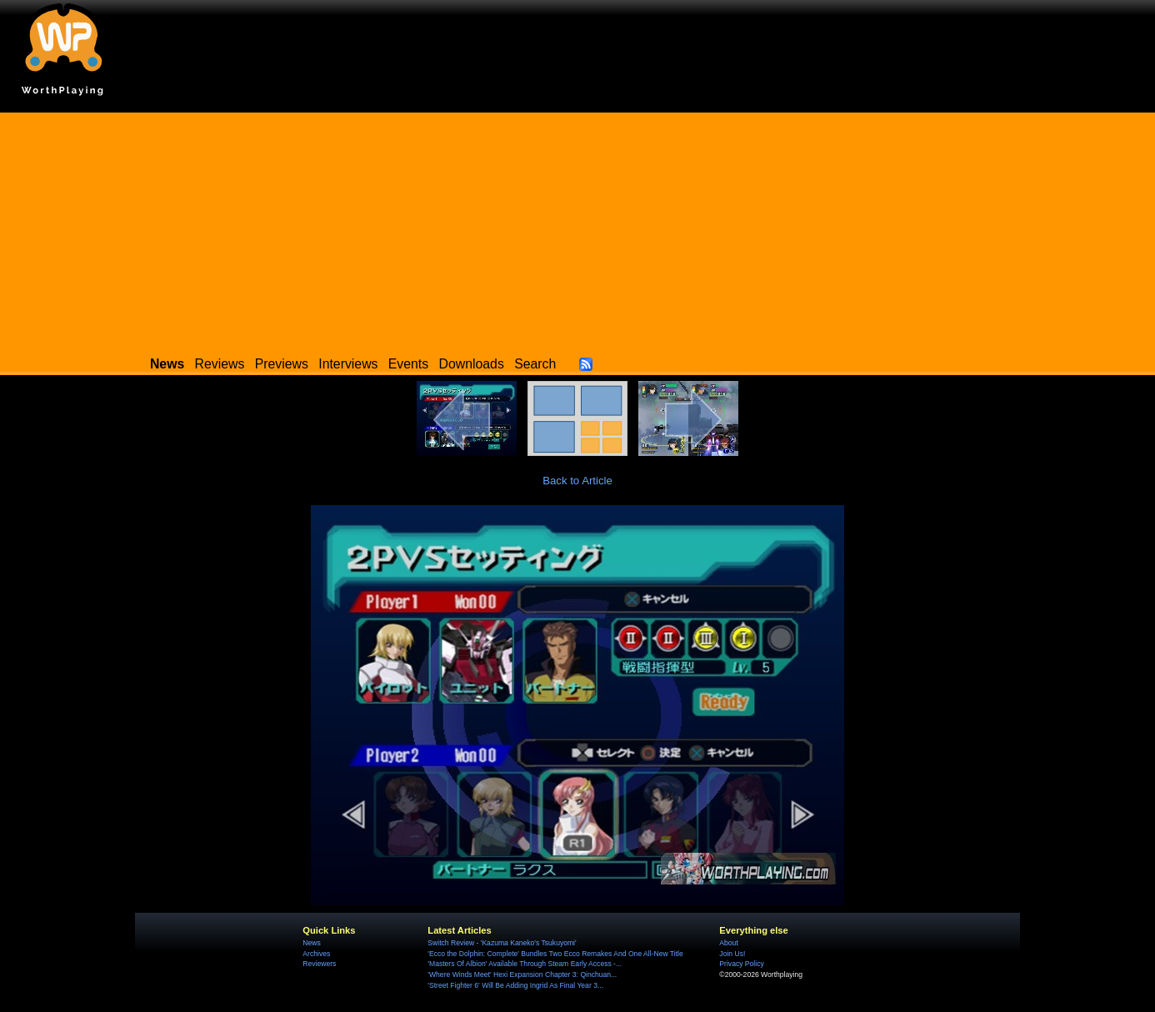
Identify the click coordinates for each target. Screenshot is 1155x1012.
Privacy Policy (741, 963)
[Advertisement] (578, 229)
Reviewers (319, 963)
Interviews (348, 364)
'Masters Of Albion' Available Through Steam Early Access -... (525, 963)
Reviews (220, 364)
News (311, 943)
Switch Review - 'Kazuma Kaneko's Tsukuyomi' (502, 943)
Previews (281, 364)
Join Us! (732, 953)
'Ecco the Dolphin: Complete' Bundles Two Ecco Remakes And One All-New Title (555, 953)
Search (535, 364)
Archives (316, 953)
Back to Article (577, 480)
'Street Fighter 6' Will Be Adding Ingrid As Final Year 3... (515, 985)
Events (408, 364)
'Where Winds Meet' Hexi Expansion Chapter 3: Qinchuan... (522, 974)
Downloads (471, 364)
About (728, 943)
